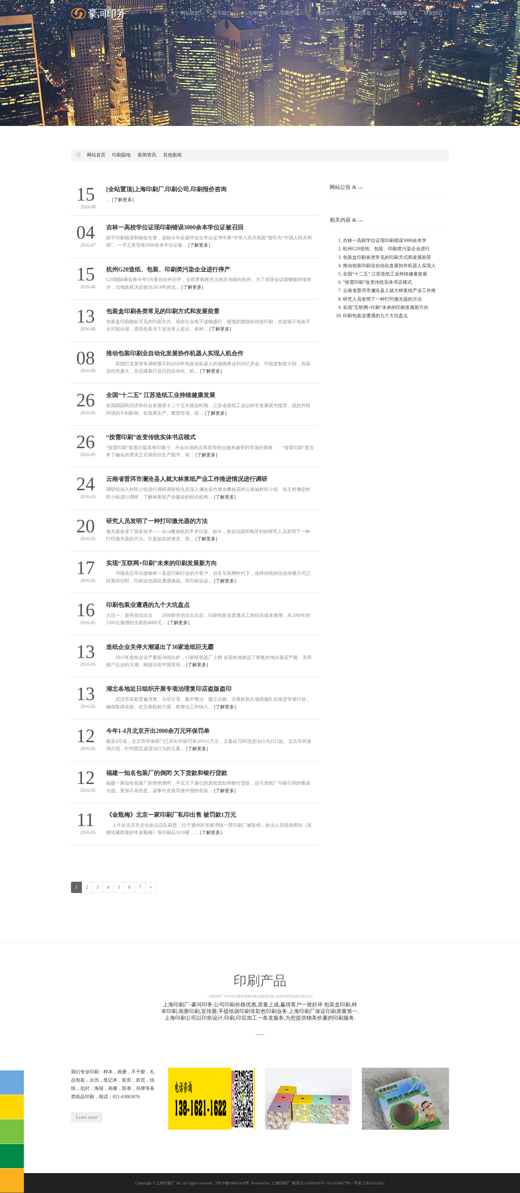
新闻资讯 (147, 154)
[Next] (150, 887)
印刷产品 (292, 13)
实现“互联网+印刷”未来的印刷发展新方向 (161, 563)
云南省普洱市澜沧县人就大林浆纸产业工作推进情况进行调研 (186, 479)
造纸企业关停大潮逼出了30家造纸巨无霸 (160, 647)
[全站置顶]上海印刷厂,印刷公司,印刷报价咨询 (166, 189)
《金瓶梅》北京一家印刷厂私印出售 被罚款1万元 (171, 814)
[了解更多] (123, 199)
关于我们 (224, 13)
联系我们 (433, 13)
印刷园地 (399, 13)
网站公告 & (346, 187)
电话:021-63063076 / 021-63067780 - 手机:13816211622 (338, 1183)
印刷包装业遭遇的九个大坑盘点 (148, 605)
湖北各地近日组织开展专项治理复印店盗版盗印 (168, 689)
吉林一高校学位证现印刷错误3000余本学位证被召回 (174, 227)
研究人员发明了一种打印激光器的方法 (157, 521)
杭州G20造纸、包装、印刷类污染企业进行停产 (168, 269)
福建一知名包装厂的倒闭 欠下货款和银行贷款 (166, 773)
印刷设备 (258, 13)
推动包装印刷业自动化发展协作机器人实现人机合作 (174, 353)
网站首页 (190, 13)
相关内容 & (346, 220)
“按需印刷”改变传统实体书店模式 (151, 437)
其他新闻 (172, 154)
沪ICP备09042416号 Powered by (243, 1183)
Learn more (87, 1117)
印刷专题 (363, 13)
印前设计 (327, 13)
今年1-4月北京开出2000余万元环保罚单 (158, 731)
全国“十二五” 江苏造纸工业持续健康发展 (160, 395)
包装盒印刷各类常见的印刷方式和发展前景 (163, 311)
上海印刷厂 (165, 1183)
